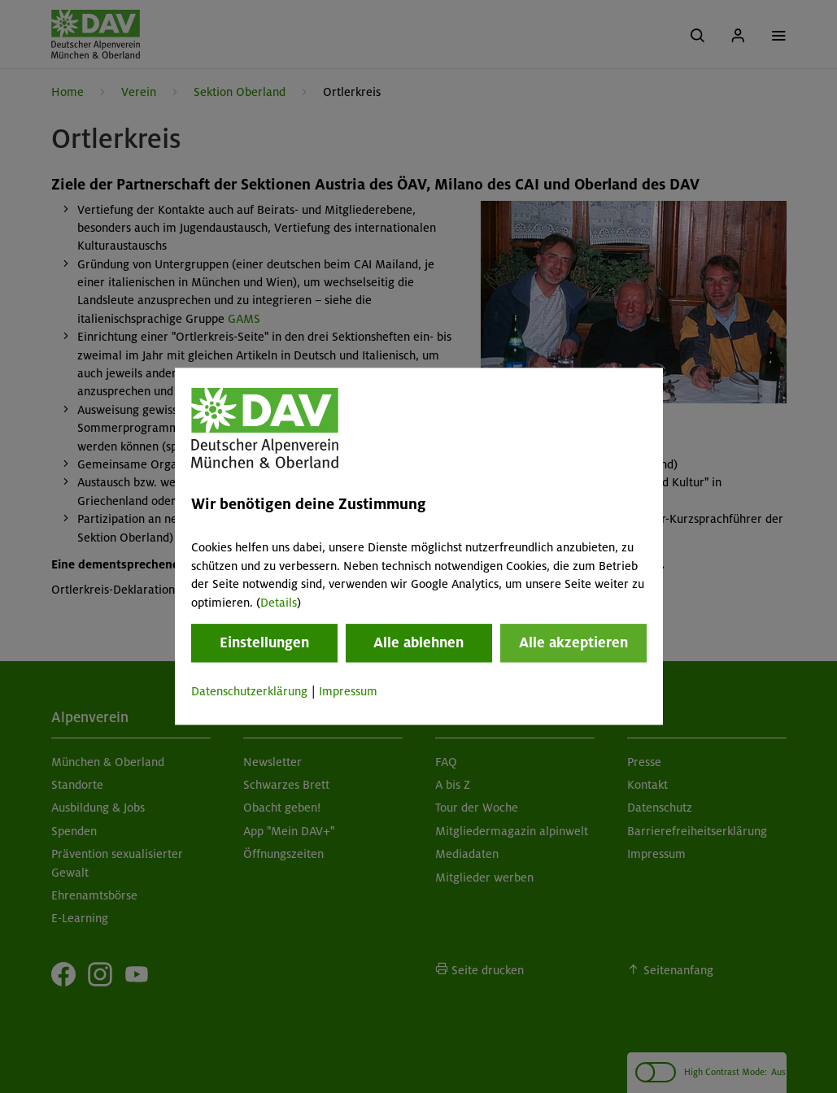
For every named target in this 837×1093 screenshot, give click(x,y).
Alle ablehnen (418, 642)
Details (278, 602)
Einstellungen (264, 642)
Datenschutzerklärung (249, 691)
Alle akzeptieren (573, 642)
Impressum (348, 691)
